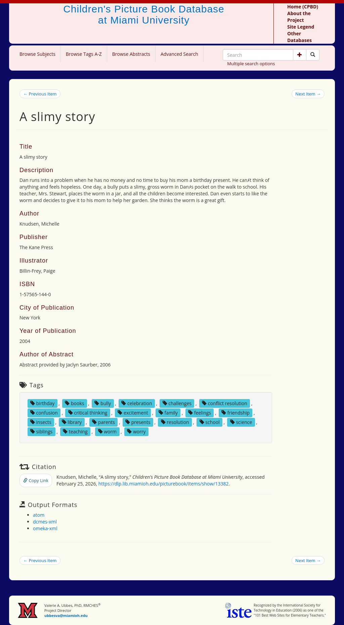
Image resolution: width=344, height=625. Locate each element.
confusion (44, 412)
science (241, 422)
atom (38, 515)
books (74, 403)
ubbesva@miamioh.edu (66, 615)
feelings (199, 412)
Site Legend (300, 27)
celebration (136, 403)
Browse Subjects (37, 54)
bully (102, 403)
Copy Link (35, 480)
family (168, 412)
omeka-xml (45, 528)
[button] (299, 55)
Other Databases (299, 36)
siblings (41, 431)
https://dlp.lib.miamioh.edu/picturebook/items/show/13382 (163, 483)
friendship (235, 412)
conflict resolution (224, 403)
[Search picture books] (312, 55)
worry (136, 431)
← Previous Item (40, 94)
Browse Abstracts (131, 54)
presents (137, 422)
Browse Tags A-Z (84, 54)
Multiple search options (251, 64)
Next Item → (308, 94)
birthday (42, 403)
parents (103, 422)
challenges (177, 403)
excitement (133, 412)
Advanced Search (179, 54)
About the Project (299, 16)
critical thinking (88, 412)
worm (107, 431)
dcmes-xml (45, 521)
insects (40, 422)
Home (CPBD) (302, 6)
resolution (175, 422)
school (210, 422)
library (72, 422)
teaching (75, 431)
